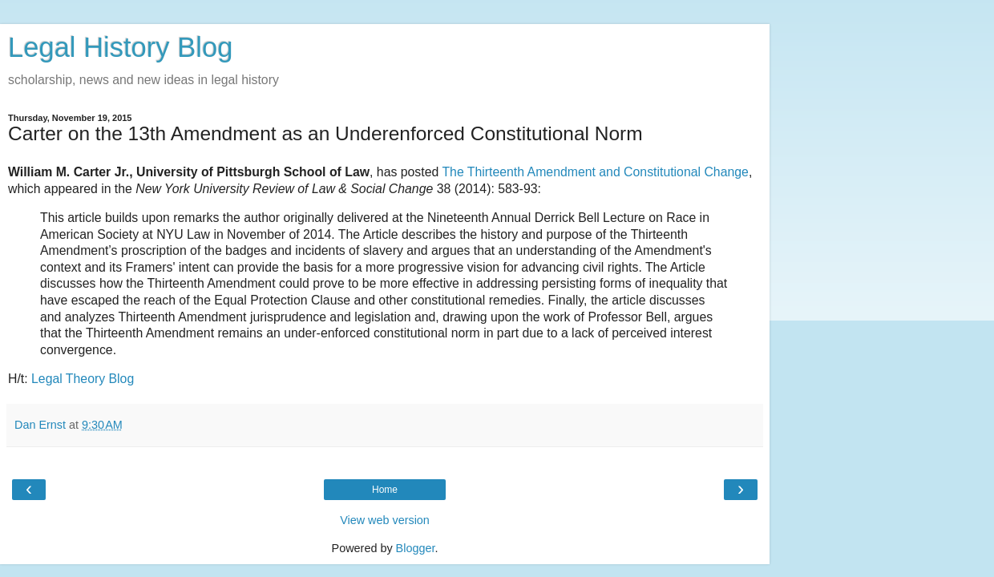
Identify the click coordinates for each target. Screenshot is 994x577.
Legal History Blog (120, 47)
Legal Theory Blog (82, 378)
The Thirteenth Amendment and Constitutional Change (595, 172)
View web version (385, 520)
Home (385, 489)
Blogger (415, 548)
